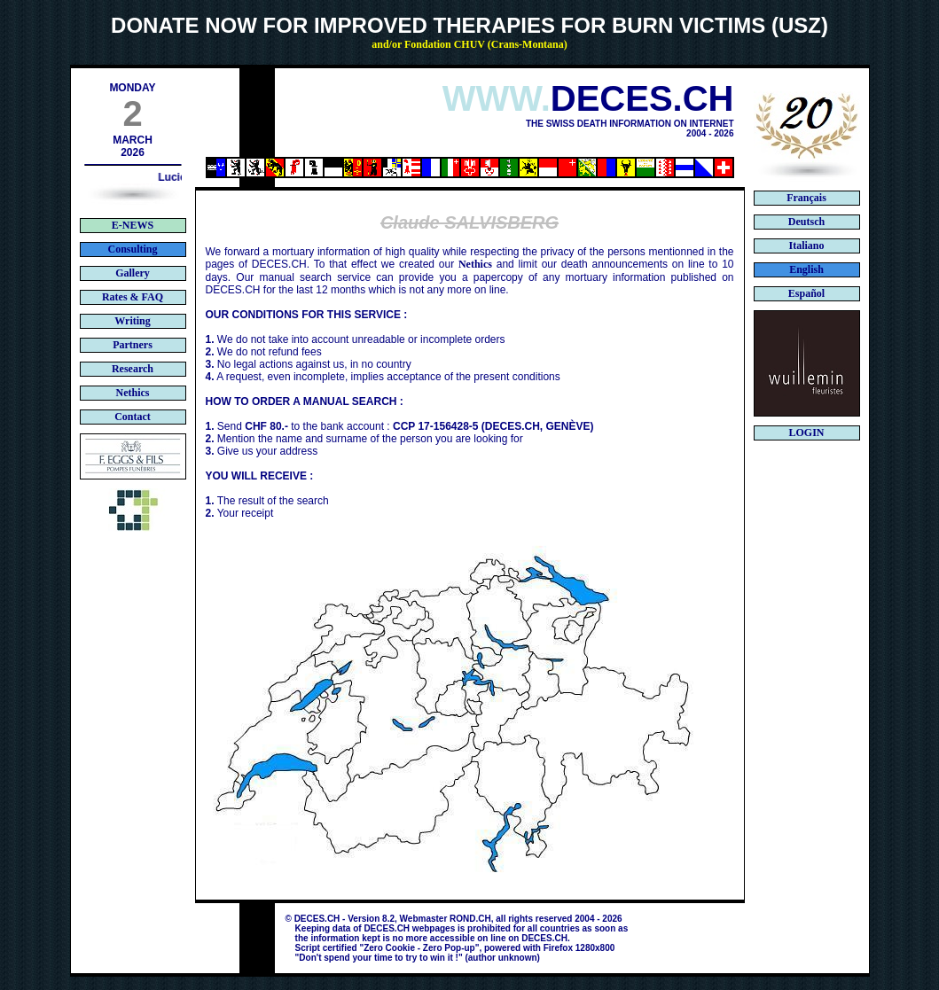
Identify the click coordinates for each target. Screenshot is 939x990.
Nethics (475, 264)
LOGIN (806, 432)
